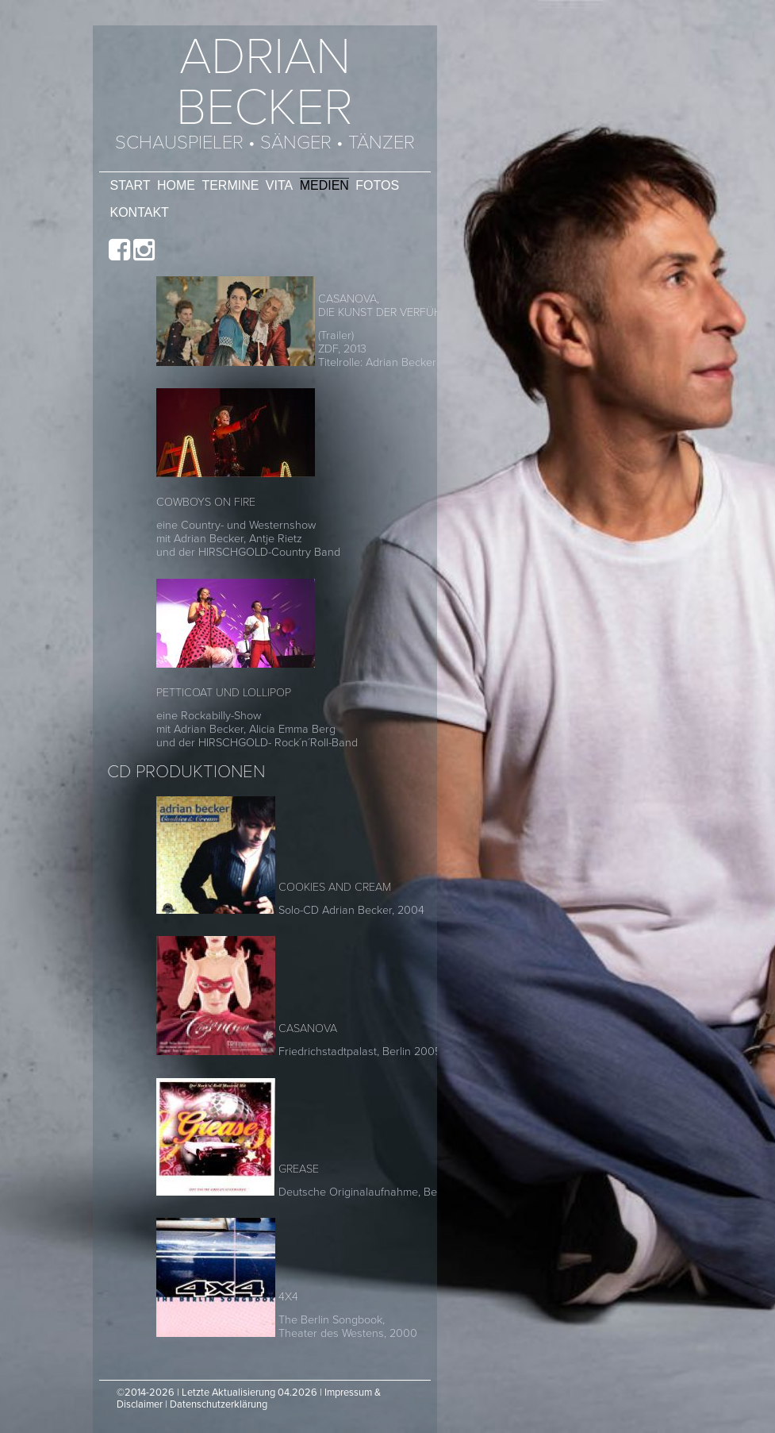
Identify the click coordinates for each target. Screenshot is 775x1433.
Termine (230, 185)
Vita (279, 185)
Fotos (377, 185)
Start (130, 185)
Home (176, 185)
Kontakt (139, 212)
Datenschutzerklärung (218, 1404)
